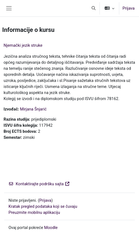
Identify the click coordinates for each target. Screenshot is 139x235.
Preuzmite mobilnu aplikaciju (34, 212)
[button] (93, 8)
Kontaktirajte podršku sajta (39, 183)
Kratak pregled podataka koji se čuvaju (42, 206)
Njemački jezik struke (23, 45)
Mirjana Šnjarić (33, 109)
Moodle (51, 227)
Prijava (129, 8)
